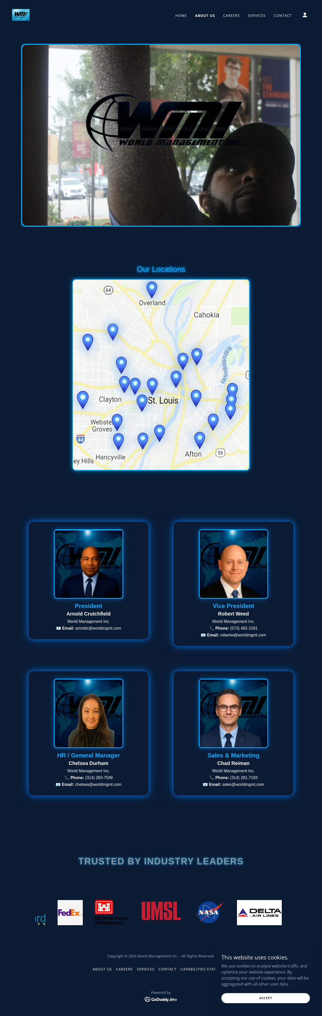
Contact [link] (283, 15)
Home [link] (181, 15)
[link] (21, 14)
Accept (265, 998)
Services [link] (257, 15)
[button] (305, 15)
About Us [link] (205, 15)
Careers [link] (231, 15)
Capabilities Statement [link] (205, 969)
